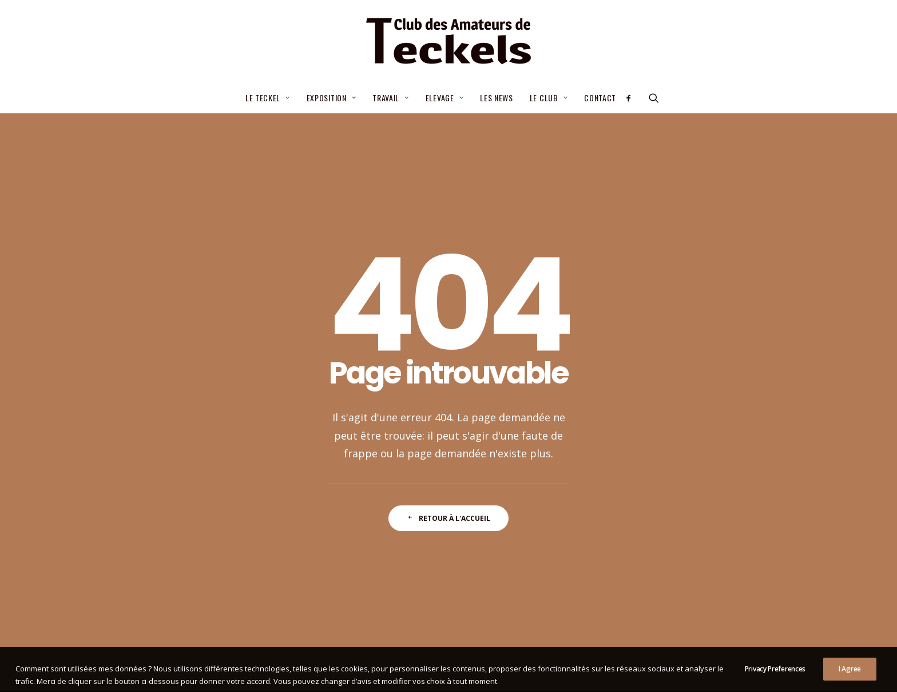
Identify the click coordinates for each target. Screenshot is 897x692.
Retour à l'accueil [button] (448, 379)
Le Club (548, 98)
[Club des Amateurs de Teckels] (448, 41)
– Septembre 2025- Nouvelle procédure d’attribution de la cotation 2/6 (427, 518)
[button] (632, 97)
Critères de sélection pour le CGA (413, 484)
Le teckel (267, 98)
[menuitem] (267, 97)
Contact (600, 98)
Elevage (444, 98)
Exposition (331, 98)
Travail (390, 98)
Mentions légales (372, 670)
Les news (496, 98)
